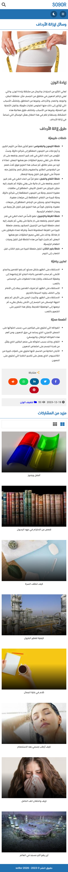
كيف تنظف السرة (34, 584)
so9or (59, 4)
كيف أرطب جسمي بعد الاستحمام (34, 747)
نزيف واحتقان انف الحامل (34, 801)
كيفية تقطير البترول (34, 638)
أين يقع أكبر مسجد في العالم (34, 855)
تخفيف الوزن (26, 402)
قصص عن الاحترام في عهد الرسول (34, 529)
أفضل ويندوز (34, 475)
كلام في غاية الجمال (34, 692)
